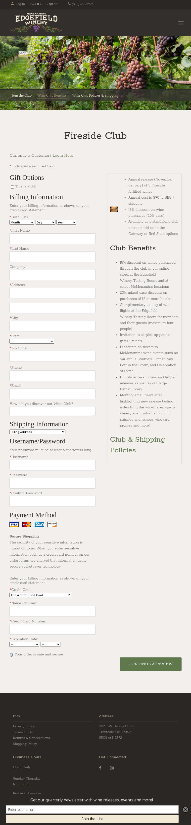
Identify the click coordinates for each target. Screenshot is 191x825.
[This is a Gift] (12, 187)
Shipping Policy (25, 742)
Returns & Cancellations (31, 736)
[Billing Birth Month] (21, 222)
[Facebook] (100, 766)
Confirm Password (25, 492)
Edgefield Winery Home (36, 23)
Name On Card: (23, 601)
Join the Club (22, 95)
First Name (19, 230)
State (14, 335)
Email (15, 384)
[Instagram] (112, 766)
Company (17, 266)
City (13, 317)
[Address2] (52, 307)
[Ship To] (37, 430)
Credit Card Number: (27, 619)
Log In (18, 4)
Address (17, 284)
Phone (15, 366)
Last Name (19, 248)
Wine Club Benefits (52, 95)
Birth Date (18, 217)
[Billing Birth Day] (45, 222)
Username (18, 456)
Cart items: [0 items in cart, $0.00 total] (43, 4)
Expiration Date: (23, 637)
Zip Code (18, 347)
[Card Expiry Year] (50, 642)
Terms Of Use (24, 730)
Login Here (63, 155)
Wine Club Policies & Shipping (95, 95)
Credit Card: (20, 588)
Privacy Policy (24, 724)
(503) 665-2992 (80, 4)
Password (18, 474)
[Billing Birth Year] (66, 222)
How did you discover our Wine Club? (41, 402)
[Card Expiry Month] (24, 642)
